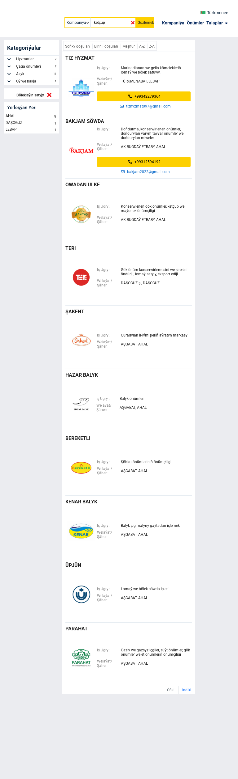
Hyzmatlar (37, 60)
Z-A (152, 46)
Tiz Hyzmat (80, 58)
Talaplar (214, 22)
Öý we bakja (37, 82)
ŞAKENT (74, 312)
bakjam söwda (84, 121)
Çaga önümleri (37, 67)
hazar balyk (81, 375)
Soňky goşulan (78, 46)
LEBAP (32, 130)
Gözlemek (146, 22)
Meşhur (129, 46)
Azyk (37, 75)
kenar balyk (81, 502)
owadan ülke (82, 185)
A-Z (142, 46)
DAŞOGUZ (32, 123)
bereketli (77, 438)
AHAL (32, 116)
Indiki (186, 690)
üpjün (73, 565)
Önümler (195, 22)
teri (70, 248)
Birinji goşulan (106, 46)
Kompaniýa (173, 22)
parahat (76, 629)
